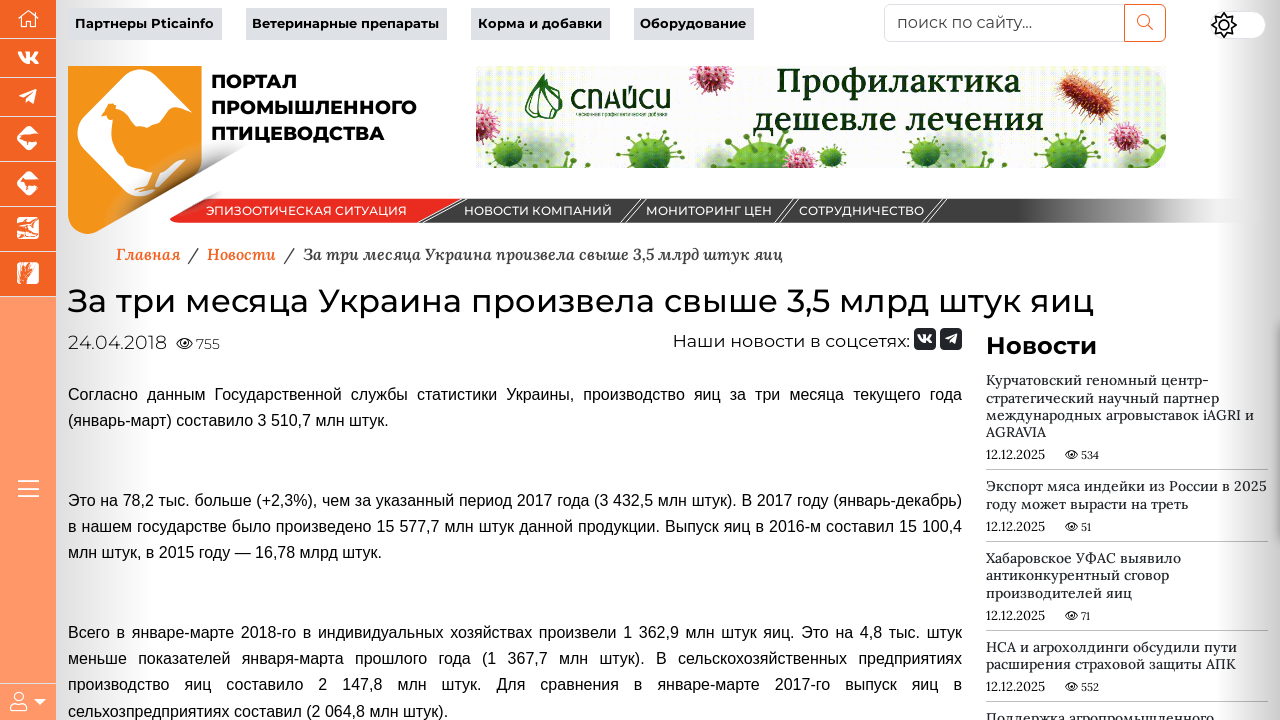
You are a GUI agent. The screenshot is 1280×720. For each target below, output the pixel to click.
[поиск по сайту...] (1004, 23)
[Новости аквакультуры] (28, 229)
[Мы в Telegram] (28, 97)
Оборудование (693, 23)
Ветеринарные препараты (345, 23)
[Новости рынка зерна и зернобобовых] (28, 274)
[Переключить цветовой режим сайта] (1238, 25)
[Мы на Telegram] (951, 339)
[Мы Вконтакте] (28, 58)
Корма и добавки (540, 23)
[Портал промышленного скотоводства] (28, 184)
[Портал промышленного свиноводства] (28, 139)
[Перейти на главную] (28, 19)
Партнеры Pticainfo (144, 23)
